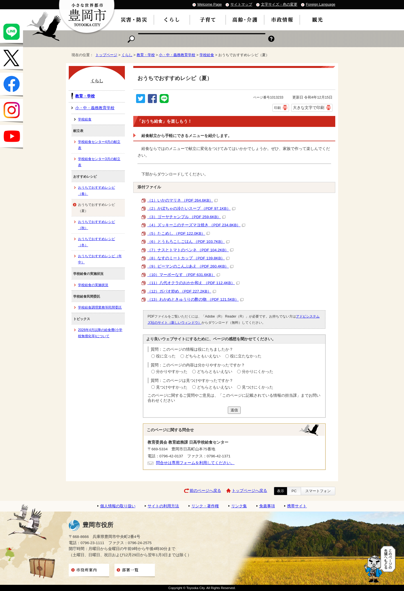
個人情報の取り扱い (118, 506)
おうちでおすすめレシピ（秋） (96, 225)
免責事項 (267, 506)
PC (294, 491)
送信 (234, 410)
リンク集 (239, 506)
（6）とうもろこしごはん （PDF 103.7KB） (188, 241)
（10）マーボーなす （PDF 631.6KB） (183, 275)
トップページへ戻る (249, 491)
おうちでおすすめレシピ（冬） (96, 242)
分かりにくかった (257, 371)
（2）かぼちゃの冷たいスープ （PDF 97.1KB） (191, 208)
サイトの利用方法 (163, 506)
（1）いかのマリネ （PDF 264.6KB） (182, 200)
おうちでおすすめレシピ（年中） (100, 259)
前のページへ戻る (205, 491)
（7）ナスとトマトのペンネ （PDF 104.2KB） (190, 250)
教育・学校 (146, 55)
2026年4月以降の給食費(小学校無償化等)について (100, 333)
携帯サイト (297, 506)
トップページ (106, 55)
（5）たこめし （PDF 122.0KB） (178, 233)
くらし (126, 55)
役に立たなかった (245, 356)
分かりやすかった (171, 371)
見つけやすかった (171, 387)
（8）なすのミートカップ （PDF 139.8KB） (188, 258)
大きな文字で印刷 (308, 107)
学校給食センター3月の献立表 (99, 162)
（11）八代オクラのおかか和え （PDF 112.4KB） (193, 283)
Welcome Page (209, 4)
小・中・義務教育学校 (177, 55)
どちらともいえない (203, 356)
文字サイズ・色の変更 (279, 4)
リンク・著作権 (205, 506)
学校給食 (206, 55)
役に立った (166, 356)
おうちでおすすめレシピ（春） (96, 191)
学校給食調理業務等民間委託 (100, 307)
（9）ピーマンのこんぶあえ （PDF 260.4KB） (190, 266)
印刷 (277, 108)
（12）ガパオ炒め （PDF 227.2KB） (181, 291)
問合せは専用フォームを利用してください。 (195, 463)
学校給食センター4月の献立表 (99, 145)
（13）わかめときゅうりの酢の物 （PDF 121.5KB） (195, 299)
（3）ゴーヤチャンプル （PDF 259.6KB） (186, 217)
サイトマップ (241, 4)
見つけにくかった (257, 387)
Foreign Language (320, 4)
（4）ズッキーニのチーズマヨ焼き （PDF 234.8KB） (196, 225)
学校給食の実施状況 (93, 285)
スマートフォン (318, 491)
